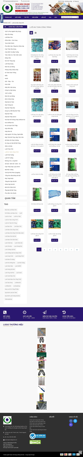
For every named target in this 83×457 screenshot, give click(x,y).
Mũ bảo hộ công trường (12, 140)
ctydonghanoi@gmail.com (11, 1)
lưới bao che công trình (11, 229)
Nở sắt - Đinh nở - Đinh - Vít (12, 163)
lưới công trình (19, 256)
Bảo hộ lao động (10, 66)
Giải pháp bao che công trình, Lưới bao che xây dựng (37, 56)
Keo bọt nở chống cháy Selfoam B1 (15, 119)
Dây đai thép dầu (10, 108)
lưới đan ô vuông (10, 259)
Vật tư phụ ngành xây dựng (13, 31)
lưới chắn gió (18, 243)
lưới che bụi (8, 246)
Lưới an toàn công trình (12, 152)
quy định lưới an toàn (11, 292)
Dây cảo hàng (9, 34)
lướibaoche (8, 286)
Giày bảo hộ (8, 131)
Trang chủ (7, 22)
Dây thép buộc (9, 178)
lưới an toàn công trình (11, 219)
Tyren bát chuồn (9, 43)
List (35, 32)
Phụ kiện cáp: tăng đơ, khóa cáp (14, 46)
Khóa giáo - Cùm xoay (11, 40)
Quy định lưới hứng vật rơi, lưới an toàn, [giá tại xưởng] (37, 86)
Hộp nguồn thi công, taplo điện (14, 134)
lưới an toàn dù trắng (11, 223)
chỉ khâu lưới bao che (11, 213)
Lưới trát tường (9, 155)
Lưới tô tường (9, 158)
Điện (6, 75)
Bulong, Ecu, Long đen (11, 160)
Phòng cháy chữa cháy (11, 69)
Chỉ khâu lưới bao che (37, 204)
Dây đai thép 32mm (10, 116)
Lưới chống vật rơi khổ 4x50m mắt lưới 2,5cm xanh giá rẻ (55, 175)
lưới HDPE (18, 266)
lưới (20, 213)
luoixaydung (16, 286)
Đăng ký (77, 1)
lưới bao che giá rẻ (10, 236)
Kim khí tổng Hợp (10, 60)
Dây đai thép (8, 113)
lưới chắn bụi (9, 243)
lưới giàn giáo (9, 266)
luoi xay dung (9, 282)
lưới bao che (17, 226)
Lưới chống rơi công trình (72, 204)
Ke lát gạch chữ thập (11, 125)
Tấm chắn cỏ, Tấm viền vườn (13, 55)
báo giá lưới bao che (11, 209)
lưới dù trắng (21, 262)
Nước (6, 78)
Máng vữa (8, 58)
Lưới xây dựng (9, 63)
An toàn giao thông (10, 72)
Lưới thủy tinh (9, 149)
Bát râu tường (9, 169)
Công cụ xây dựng (10, 90)
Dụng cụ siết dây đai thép (12, 110)
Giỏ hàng (62, 1)
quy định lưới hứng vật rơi (12, 295)
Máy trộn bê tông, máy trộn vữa (14, 137)
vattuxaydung (8, 299)
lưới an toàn (17, 216)
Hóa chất (7, 84)
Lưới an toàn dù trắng (37, 174)
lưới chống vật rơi (10, 249)
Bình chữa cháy (9, 99)
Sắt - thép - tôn (9, 81)
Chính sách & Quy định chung (37, 419)
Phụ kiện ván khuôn (10, 193)
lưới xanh (19, 272)
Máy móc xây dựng (10, 87)
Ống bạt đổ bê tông (10, 190)
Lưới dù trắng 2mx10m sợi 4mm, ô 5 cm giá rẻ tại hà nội (72, 116)
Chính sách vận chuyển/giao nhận (38, 423)
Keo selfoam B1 (9, 122)
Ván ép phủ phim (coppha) (12, 172)
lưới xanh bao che (10, 276)
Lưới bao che (9, 37)
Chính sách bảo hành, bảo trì (36, 424)
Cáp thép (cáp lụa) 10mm (12, 166)
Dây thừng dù (9, 105)
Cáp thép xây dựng (10, 49)
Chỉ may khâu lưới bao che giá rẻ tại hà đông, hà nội (72, 175)
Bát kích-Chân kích (10, 187)
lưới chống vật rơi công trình (13, 252)
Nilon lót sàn (8, 146)
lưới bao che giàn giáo (11, 239)
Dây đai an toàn (9, 102)
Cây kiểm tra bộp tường (12, 52)
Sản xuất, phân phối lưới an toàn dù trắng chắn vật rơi (55, 86)
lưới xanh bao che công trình (13, 279)
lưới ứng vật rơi (9, 272)
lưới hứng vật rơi (10, 269)
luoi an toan (8, 216)
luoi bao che (8, 226)
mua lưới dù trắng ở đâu (12, 289)
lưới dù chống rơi (10, 262)
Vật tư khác (8, 93)
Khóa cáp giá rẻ (9, 184)
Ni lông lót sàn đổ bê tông (13, 143)
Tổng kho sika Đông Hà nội (12, 175)
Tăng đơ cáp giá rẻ (10, 181)
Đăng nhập (69, 1)
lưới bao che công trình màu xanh (14, 233)
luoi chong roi (18, 246)
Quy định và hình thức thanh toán (37, 421)
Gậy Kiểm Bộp (9, 128)
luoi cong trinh (9, 256)
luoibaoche (18, 282)
